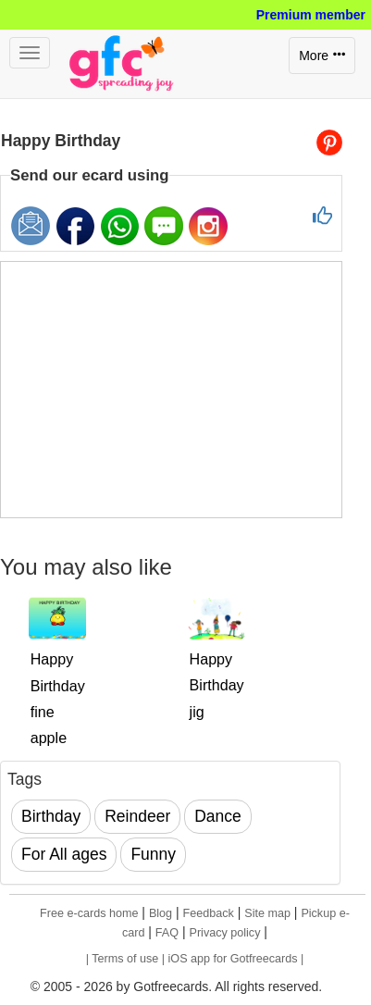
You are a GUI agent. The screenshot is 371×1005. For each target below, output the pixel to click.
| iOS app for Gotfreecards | (233, 958)
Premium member (310, 14)
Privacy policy (224, 932)
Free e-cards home (89, 913)
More (322, 55)
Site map (267, 913)
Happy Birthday (60, 140)
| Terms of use (124, 958)
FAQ (167, 932)
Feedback (208, 913)
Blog (160, 913)
